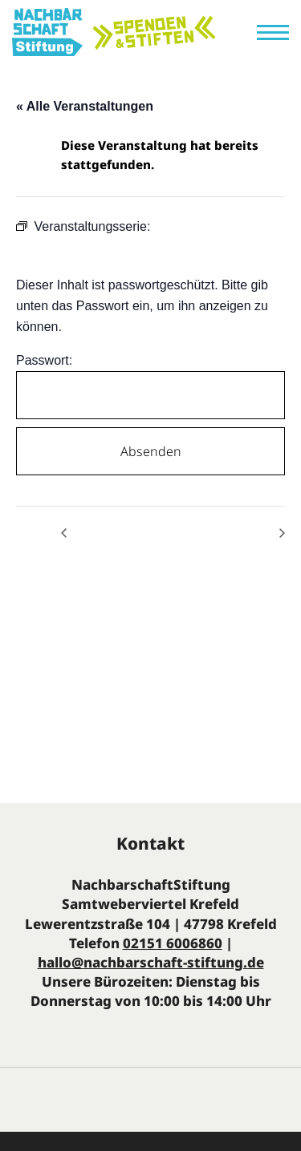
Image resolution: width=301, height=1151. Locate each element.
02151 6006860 (172, 943)
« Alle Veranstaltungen (84, 106)
